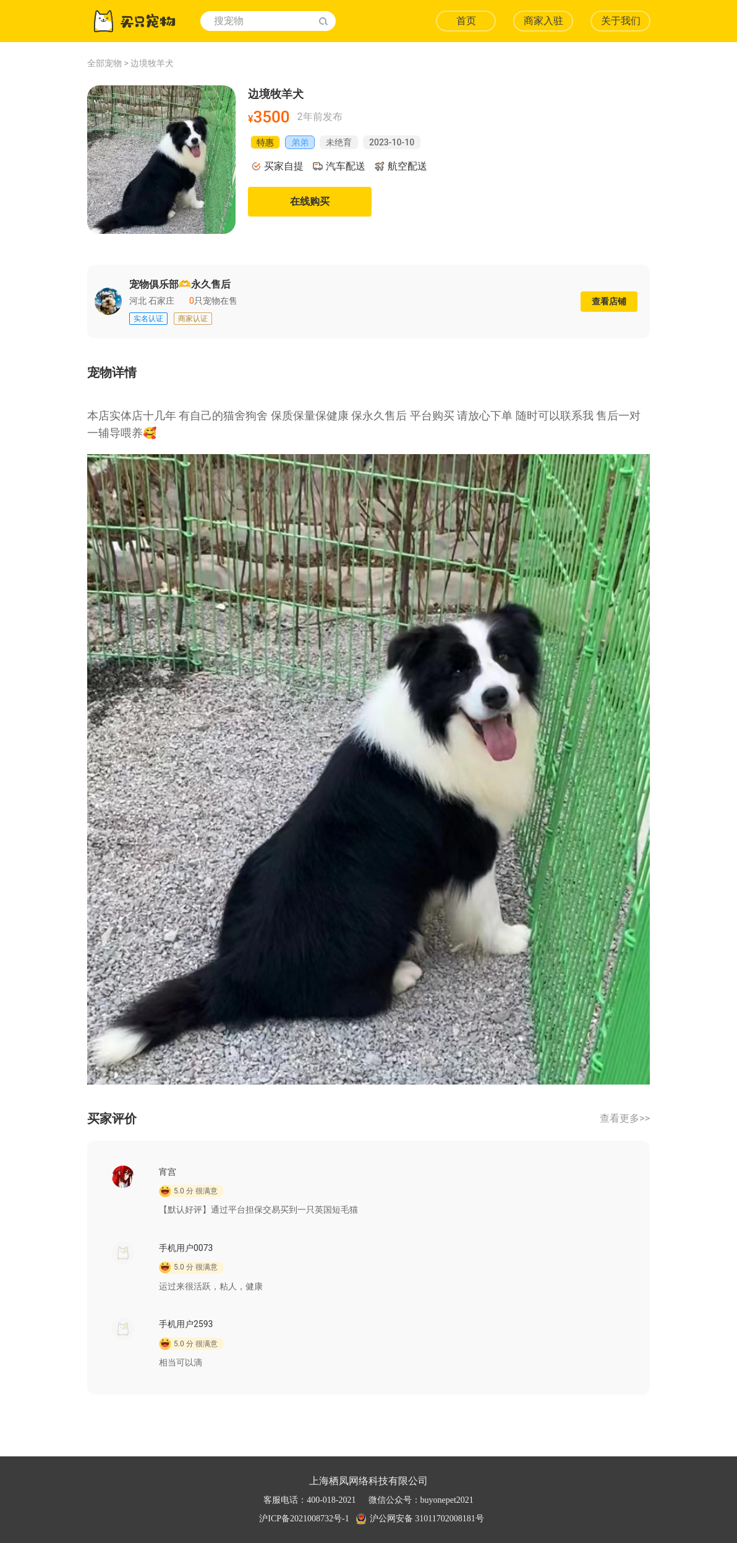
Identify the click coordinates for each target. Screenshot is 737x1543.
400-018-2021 (331, 1500)
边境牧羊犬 (152, 63)
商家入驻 (543, 20)
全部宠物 (104, 63)
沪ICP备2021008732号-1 (304, 1518)
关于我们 (621, 20)
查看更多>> (625, 1118)
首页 (466, 20)
